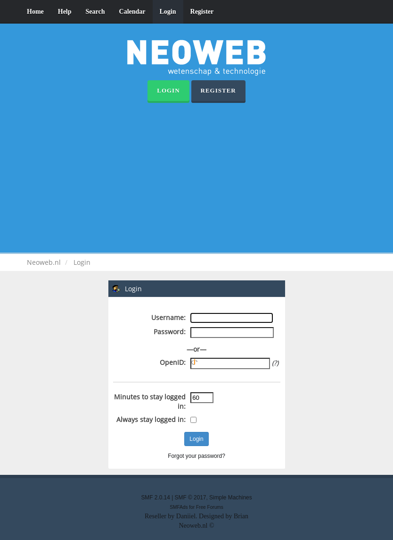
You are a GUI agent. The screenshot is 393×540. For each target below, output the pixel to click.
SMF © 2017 (190, 497)
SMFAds (179, 507)
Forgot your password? (196, 456)
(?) (275, 362)
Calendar (132, 11)
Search (95, 11)
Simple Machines (230, 497)
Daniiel (186, 516)
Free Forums (209, 507)
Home (35, 11)
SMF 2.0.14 (155, 497)
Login (168, 11)
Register (202, 11)
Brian (241, 516)
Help (65, 11)
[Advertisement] (196, 174)
